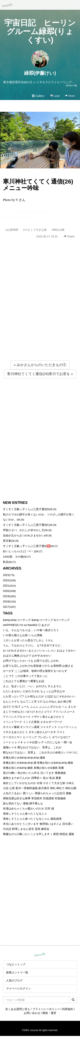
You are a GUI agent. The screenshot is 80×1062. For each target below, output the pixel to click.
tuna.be (40, 954)
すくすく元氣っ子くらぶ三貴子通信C (26, 524)
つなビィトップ (15, 964)
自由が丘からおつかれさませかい (23, 535)
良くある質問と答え (17, 1009)
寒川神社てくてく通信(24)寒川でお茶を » (40, 374)
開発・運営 (49, 1013)
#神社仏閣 (58, 229)
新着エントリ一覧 (17, 972)
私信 (5, 561)
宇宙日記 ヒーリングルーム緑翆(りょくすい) (40, 31)
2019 (6, 596)
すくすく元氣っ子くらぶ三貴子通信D (26, 509)
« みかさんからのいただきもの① (40, 365)
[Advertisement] (37, 308)
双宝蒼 (7, 540)
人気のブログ (14, 980)
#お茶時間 (12, 229)
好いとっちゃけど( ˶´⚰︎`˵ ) (19, 551)
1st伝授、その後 (13, 556)
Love (55, 95)
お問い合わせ (32, 1013)
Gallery (38, 95)
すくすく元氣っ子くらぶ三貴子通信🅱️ (26, 546)
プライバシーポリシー (46, 1009)
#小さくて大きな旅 (35, 229)
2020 (6, 590)
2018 (6, 601)
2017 (6, 606)
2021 (6, 585)
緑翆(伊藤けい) (40, 73)
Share (70, 95)
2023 (6, 575)
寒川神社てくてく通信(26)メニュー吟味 (38, 184)
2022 (6, 580)
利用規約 (67, 1009)
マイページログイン (18, 988)
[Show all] (71, 85)
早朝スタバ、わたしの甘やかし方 (23, 530)
